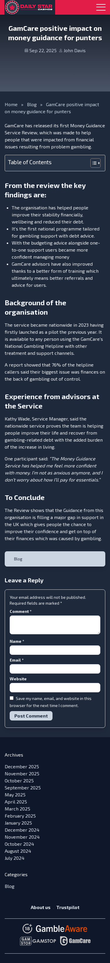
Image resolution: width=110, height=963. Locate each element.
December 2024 (22, 830)
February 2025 (20, 815)
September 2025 (23, 787)
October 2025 (19, 780)
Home (11, 104)
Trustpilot (67, 907)
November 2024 (22, 837)
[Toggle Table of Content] (92, 163)
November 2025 (22, 773)
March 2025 (17, 808)
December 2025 (22, 766)
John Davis (75, 50)
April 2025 (16, 801)
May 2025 (15, 794)
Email (16, 659)
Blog (32, 104)
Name (17, 641)
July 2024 (14, 858)
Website (18, 678)
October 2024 (19, 844)
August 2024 (18, 851)
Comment (20, 611)
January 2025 (18, 822)
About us (40, 907)
